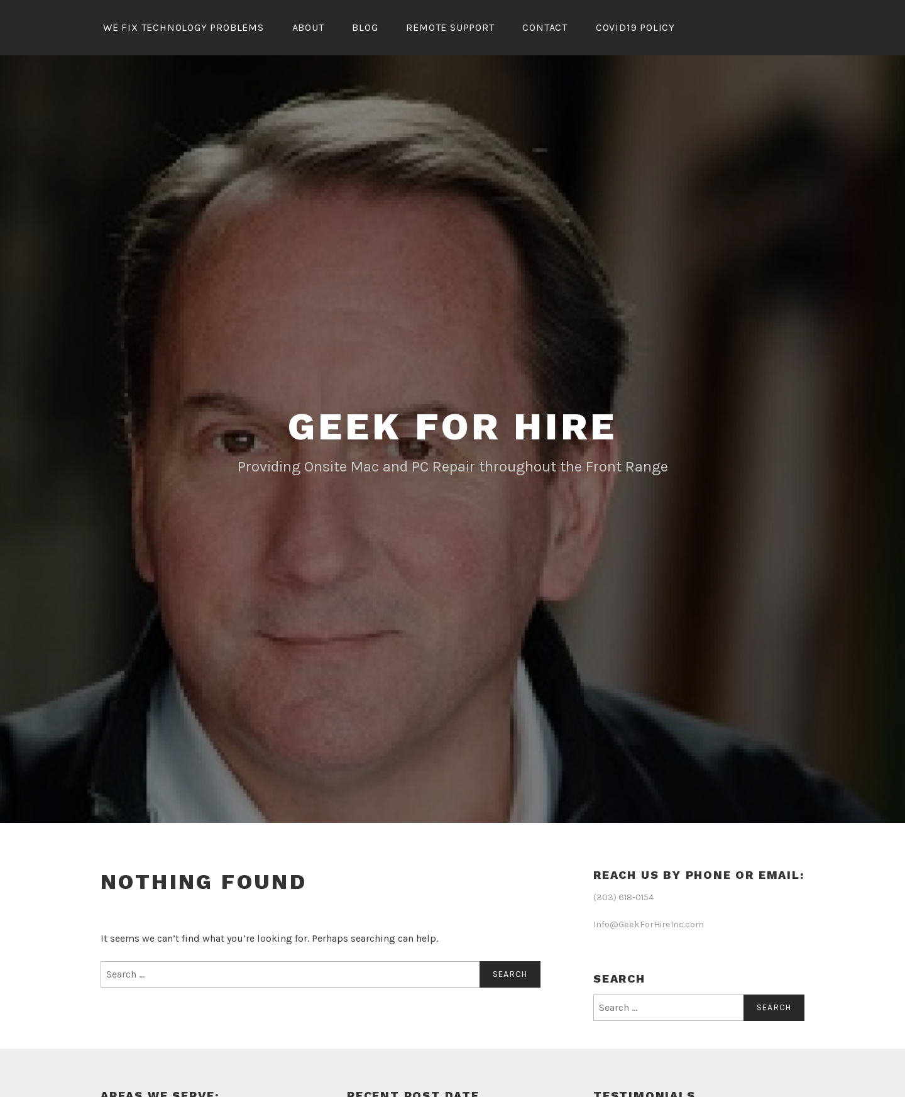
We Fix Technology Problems (183, 27)
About (308, 27)
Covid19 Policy (635, 27)
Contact (545, 27)
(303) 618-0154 (623, 897)
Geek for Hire (452, 426)
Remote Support (450, 27)
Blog (365, 27)
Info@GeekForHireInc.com (648, 924)
